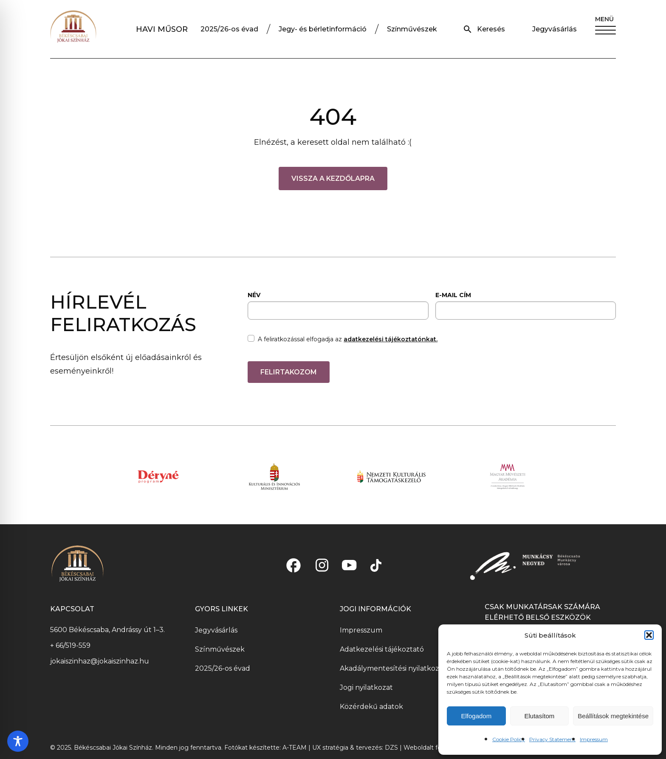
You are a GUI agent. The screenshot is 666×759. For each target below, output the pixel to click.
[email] (525, 310)
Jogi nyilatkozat (366, 687)
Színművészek (412, 29)
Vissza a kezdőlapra (333, 178)
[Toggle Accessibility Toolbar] (17, 741)
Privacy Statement (552, 739)
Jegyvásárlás (554, 29)
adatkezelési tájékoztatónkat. (390, 339)
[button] (649, 635)
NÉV (254, 295)
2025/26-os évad (229, 29)
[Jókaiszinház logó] (73, 29)
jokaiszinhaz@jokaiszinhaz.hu (99, 661)
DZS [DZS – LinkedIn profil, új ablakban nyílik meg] (392, 747)
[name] (338, 310)
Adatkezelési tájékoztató (382, 649)
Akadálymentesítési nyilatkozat (393, 668)
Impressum (594, 739)
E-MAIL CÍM (453, 295)
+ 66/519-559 (70, 645)
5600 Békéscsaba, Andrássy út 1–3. (107, 630)
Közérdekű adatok (371, 707)
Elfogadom (476, 716)
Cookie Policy (508, 739)
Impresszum (361, 630)
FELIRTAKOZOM (288, 372)
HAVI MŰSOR (162, 29)
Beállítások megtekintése (613, 716)
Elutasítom (539, 716)
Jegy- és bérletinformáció (323, 29)
